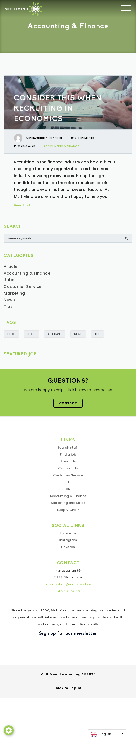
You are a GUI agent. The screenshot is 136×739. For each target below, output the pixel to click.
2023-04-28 (24, 146)
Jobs (9, 280)
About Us (68, 461)
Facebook (67, 533)
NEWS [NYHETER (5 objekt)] (78, 334)
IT (68, 482)
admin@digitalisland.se (44, 138)
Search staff (67, 447)
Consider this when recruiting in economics (58, 109)
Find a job (68, 454)
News (9, 300)
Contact (68, 403)
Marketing (14, 293)
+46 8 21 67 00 (68, 591)
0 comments (82, 138)
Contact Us (68, 468)
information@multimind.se (68, 584)
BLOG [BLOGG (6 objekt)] (11, 334)
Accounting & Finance (61, 146)
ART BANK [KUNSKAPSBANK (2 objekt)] (55, 334)
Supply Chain (68, 509)
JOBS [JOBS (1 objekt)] (31, 334)
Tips (8, 306)
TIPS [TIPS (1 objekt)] (97, 334)
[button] (9, 730)
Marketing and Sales (68, 502)
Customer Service (23, 286)
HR (68, 489)
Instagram (68, 540)
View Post (23, 205)
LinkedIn (68, 547)
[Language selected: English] (107, 734)
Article (11, 266)
